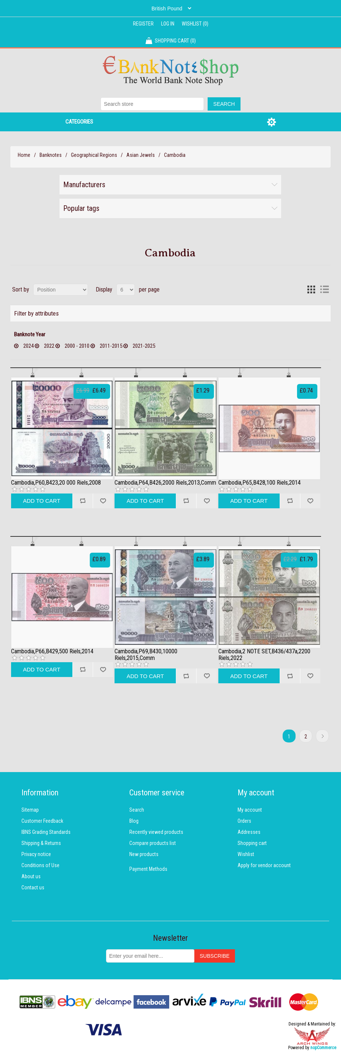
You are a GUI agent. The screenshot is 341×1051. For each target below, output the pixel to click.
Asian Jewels (140, 155)
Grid (311, 290)
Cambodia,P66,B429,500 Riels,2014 (52, 651)
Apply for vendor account (264, 865)
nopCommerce (323, 1047)
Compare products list (152, 843)
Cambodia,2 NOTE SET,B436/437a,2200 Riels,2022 (264, 654)
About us (31, 876)
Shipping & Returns (41, 843)
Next (322, 736)
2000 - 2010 (77, 346)
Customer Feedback (42, 821)
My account (250, 810)
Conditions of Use (40, 865)
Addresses (249, 832)
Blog (134, 821)
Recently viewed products (156, 832)
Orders (244, 821)
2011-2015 (111, 346)
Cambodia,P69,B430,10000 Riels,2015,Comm (146, 654)
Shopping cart (252, 843)
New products (143, 854)
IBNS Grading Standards (46, 832)
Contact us (32, 887)
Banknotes (51, 155)
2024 (28, 346)
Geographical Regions (94, 155)
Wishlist (246, 854)
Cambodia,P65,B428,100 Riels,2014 (259, 482)
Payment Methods (148, 869)
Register (143, 24)
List (324, 290)
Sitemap (30, 810)
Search (136, 810)
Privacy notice (36, 854)
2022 (49, 346)
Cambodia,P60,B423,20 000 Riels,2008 (56, 482)
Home (24, 155)
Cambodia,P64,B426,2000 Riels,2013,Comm (165, 482)
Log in (167, 24)
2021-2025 (144, 346)
